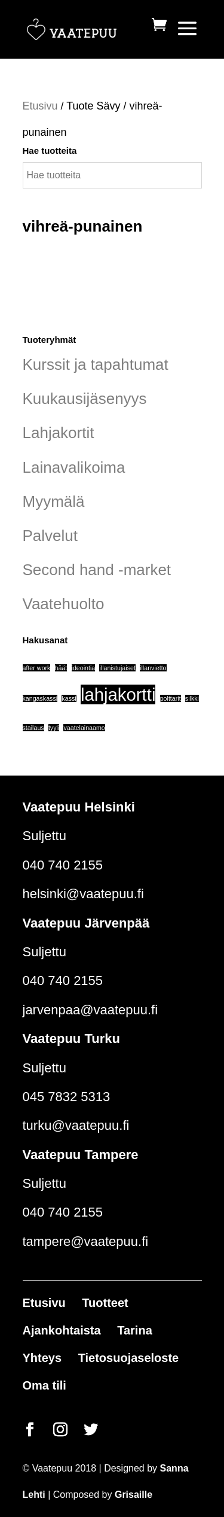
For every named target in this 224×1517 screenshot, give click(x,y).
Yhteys (42, 1357)
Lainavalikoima (74, 467)
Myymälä (54, 501)
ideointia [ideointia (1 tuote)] (84, 667)
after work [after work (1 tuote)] (37, 667)
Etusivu (40, 106)
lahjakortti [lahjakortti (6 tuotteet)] (118, 694)
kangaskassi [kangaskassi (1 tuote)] (40, 698)
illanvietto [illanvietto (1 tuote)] (153, 667)
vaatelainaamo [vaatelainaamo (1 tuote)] (84, 727)
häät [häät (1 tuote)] (61, 667)
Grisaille (133, 1494)
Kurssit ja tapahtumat (95, 364)
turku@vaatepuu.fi (76, 1125)
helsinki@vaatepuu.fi (83, 893)
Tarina (134, 1330)
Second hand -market (97, 570)
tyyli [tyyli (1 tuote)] (53, 727)
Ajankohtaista (62, 1330)
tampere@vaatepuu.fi (86, 1241)
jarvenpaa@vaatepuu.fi (90, 1009)
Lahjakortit (58, 433)
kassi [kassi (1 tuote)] (69, 698)
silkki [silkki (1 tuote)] (192, 698)
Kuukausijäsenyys (85, 399)
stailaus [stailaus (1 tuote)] (33, 727)
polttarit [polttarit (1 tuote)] (170, 698)
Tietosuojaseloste (128, 1357)
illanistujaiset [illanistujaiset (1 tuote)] (117, 667)
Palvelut (50, 536)
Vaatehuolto (64, 604)
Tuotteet (105, 1302)
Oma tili (44, 1385)
